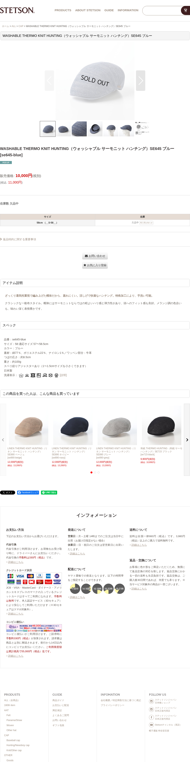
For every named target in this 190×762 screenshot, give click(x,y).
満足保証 (57, 710)
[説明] (63, 375)
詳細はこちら (15, 562)
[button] (49, 80)
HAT (6, 710)
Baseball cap (13, 740)
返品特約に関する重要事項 (18, 239)
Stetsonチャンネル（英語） (165, 724)
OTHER (8, 755)
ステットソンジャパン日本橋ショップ (163, 701)
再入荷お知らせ (146, 223)
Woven (10, 725)
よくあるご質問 (60, 715)
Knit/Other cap (14, 750)
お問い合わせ (59, 720)
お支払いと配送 (60, 705)
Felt (8, 715)
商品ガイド (58, 700)
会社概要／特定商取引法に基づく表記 (121, 700)
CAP (6, 735)
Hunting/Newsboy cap (18, 745)
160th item (9, 705)
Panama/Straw (14, 720)
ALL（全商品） (12, 700)
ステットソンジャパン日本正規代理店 (163, 709)
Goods (10, 760)
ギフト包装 (58, 725)
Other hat (11, 730)
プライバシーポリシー (112, 705)
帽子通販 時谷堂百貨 (159, 730)
